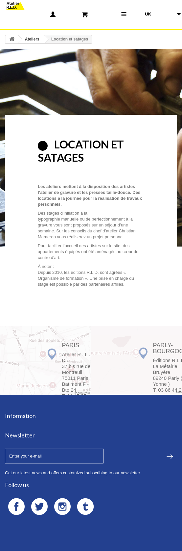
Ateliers (32, 39)
